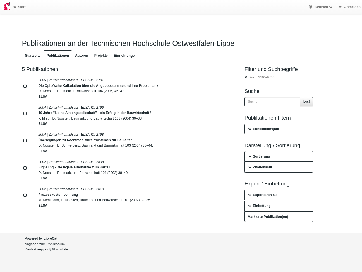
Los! (306, 102)
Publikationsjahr (263, 129)
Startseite (33, 56)
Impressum (56, 244)
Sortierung (259, 156)
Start (19, 7)
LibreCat (50, 238)
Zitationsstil (260, 167)
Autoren (81, 56)
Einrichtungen (125, 56)
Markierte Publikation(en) (268, 217)
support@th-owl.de (52, 249)
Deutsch (321, 7)
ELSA (43, 97)
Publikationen (58, 56)
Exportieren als (262, 195)
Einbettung (259, 206)
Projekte (101, 56)
